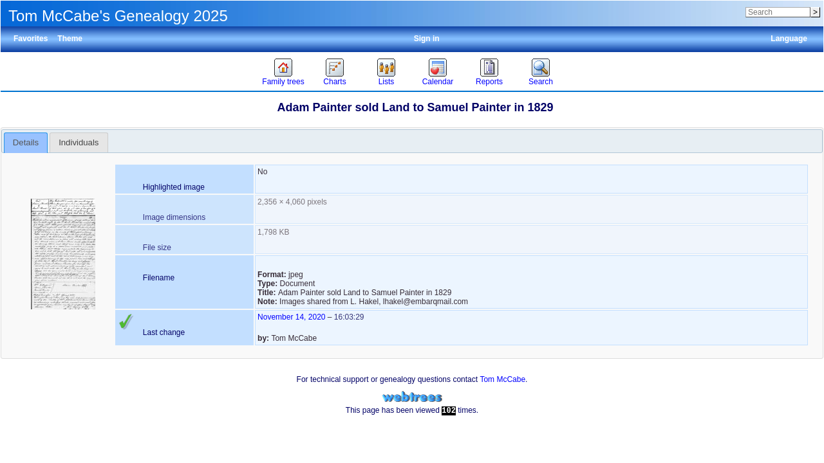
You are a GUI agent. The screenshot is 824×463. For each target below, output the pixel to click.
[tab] (26, 142)
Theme (69, 38)
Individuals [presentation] (78, 142)
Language (789, 38)
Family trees (283, 81)
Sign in (427, 38)
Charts (334, 81)
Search (541, 81)
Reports (489, 81)
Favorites (31, 38)
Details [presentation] (26, 142)
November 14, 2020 (291, 317)
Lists (387, 81)
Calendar (438, 81)
